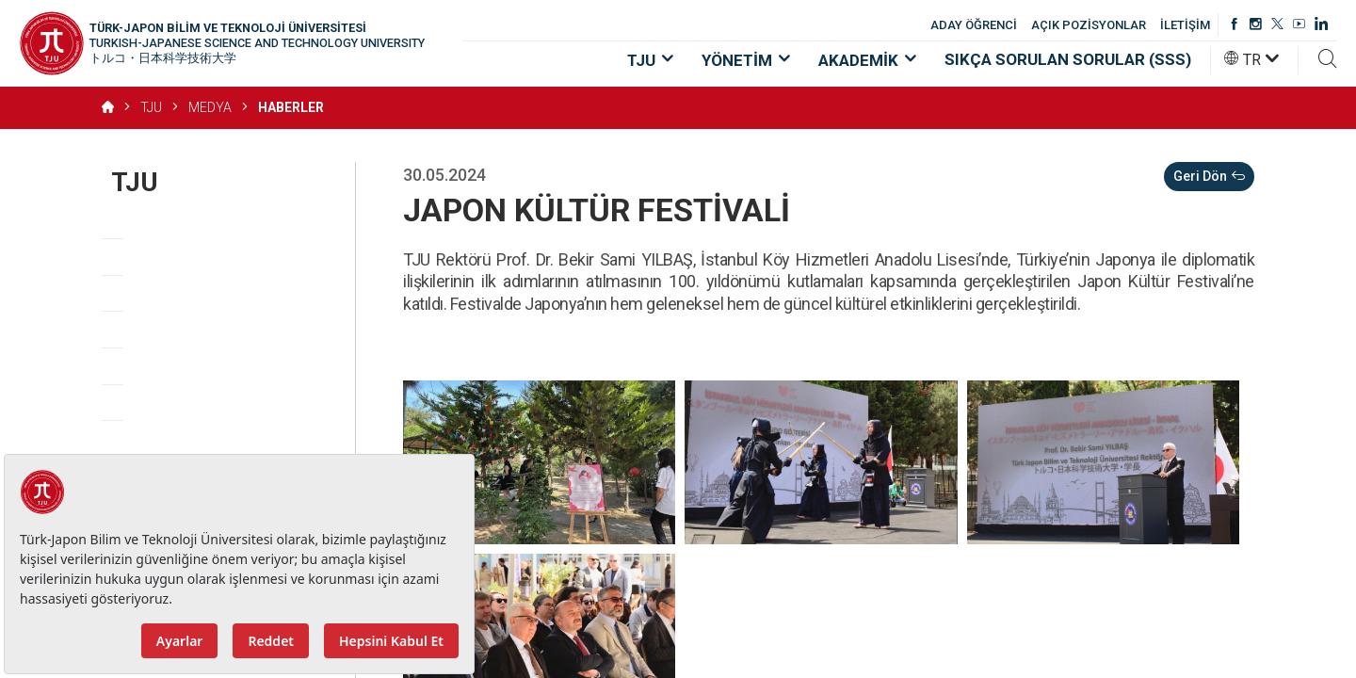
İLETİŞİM (1185, 25)
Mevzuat (144, 366)
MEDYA (210, 107)
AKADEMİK (867, 60)
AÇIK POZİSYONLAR (1088, 25)
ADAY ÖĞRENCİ (973, 25)
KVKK (207, 438)
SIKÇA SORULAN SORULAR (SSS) (1067, 59)
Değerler (143, 293)
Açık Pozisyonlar (174, 402)
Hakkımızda (155, 221)
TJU (650, 60)
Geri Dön (1209, 176)
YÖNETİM (746, 60)
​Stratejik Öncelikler (183, 329)
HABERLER (291, 107)
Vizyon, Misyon (168, 256)
